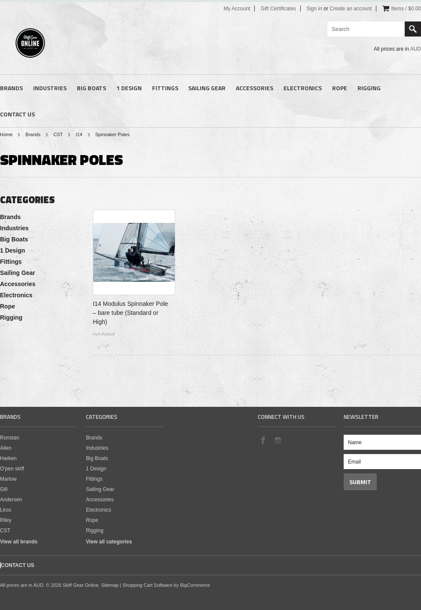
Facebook (263, 440)
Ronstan (9, 438)
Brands (11, 87)
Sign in (314, 9)
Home (6, 134)
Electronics (303, 87)
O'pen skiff (12, 469)
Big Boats (91, 87)
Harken (8, 458)
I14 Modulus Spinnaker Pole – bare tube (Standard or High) (130, 312)
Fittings (165, 87)
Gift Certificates (278, 9)
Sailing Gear (207, 87)
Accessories (254, 87)
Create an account (350, 9)
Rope (339, 87)
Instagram (277, 440)
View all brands (18, 542)
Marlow (8, 479)
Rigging (369, 87)
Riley (6, 520)
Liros (5, 510)
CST (58, 134)
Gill (3, 489)
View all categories (109, 542)
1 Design (129, 87)
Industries (50, 87)
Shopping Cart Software (147, 585)
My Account (236, 9)
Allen (6, 448)
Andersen (11, 500)
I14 (79, 134)
